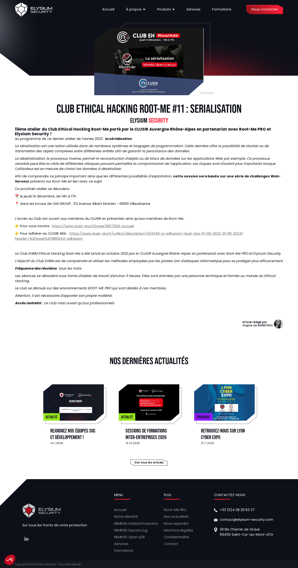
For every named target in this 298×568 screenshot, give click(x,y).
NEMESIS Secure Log (130, 530)
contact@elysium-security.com (246, 519)
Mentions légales (178, 530)
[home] (33, 10)
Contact (171, 543)
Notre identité (126, 516)
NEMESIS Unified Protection (136, 523)
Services (121, 543)
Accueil (120, 509)
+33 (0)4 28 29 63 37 (237, 509)
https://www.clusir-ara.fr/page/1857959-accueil (93, 226)
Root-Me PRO (175, 509)
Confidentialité (176, 537)
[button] (135, 9)
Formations (123, 550)
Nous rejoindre (176, 523)
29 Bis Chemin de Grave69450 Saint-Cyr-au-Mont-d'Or (246, 532)
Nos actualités (176, 516)
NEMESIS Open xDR (129, 537)
